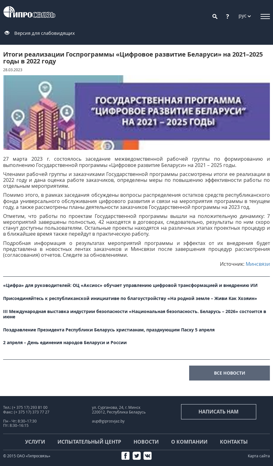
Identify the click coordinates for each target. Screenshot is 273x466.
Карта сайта (259, 456)
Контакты (234, 441)
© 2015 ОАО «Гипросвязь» (26, 456)
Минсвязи (258, 264)
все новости (229, 373)
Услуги (35, 441)
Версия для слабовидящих (44, 33)
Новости (146, 441)
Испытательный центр (89, 441)
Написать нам (218, 411)
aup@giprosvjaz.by (108, 421)
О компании (189, 441)
